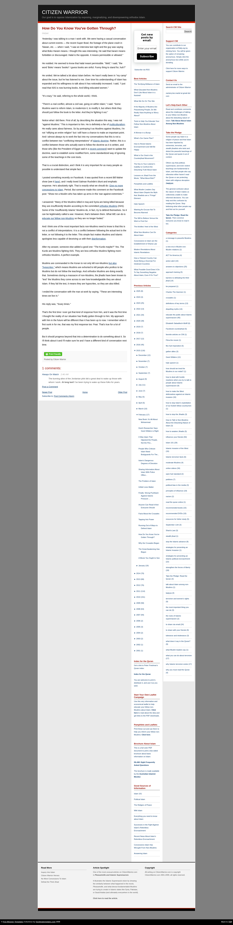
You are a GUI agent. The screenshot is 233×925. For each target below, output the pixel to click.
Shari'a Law (171, 530)
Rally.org (181, 48)
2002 (138, 645)
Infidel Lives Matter (146, 487)
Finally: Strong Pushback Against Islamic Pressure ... (149, 496)
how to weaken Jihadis (175, 431)
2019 (138, 327)
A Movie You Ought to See (149, 558)
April (141, 403)
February (142, 415)
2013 (138, 579)
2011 (138, 591)
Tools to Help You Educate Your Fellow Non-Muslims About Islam (146, 124)
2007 (138, 615)
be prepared (171, 286)
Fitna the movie (172, 340)
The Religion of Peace (143, 805)
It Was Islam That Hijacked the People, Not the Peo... (148, 440)
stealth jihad (171, 536)
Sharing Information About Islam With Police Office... (149, 472)
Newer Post (47, 392)
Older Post (122, 392)
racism (169, 496)
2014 (138, 573)
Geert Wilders (172, 357)
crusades (170, 298)
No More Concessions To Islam (53, 879)
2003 (138, 639)
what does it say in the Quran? (178, 641)
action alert (170, 261)
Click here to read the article (105, 898)
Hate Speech (139, 204)
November (143, 361)
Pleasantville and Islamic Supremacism (111, 875)
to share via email (173, 624)
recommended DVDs (174, 513)
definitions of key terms (175, 303)
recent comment (98, 149)
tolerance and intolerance (176, 636)
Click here (146, 735)
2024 (138, 297)
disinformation (99, 238)
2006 (138, 621)
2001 (138, 651)
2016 (138, 345)
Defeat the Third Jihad (50, 882)
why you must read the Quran (178, 670)
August (142, 379)
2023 (138, 303)
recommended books (174, 508)
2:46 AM (65, 374)
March (141, 409)
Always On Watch (50, 374)
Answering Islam (140, 853)
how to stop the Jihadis (175, 414)
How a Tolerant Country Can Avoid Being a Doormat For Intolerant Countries (145, 261)
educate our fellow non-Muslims (58, 218)
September (143, 373)
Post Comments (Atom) (64, 396)
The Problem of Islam (147, 481)
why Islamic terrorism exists (177, 664)
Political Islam (139, 799)
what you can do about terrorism (179, 655)
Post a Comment (50, 386)
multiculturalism (117, 124)
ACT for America (173, 255)
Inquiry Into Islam (48, 872)
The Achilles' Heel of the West (146, 227)
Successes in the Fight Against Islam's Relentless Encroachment (146, 828)
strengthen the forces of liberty (178, 567)
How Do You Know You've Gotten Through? (79, 28)
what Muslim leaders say (176, 650)
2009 (138, 603)
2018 (138, 333)
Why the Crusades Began (149, 543)
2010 (138, 597)
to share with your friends (176, 630)
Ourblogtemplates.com (45, 922)
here (57, 181)
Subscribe (147, 56)
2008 (138, 609)
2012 (138, 585)
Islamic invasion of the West (177, 448)
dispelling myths (172, 309)
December (143, 355)
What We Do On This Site (144, 101)
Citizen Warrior (65, 12)
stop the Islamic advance (176, 542)
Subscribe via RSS (142, 70)
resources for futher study (176, 519)
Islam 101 (138, 794)
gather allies (171, 351)
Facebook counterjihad (175, 329)
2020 (138, 321)
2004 (138, 633)
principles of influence (175, 491)
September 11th (172, 525)
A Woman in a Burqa (142, 133)
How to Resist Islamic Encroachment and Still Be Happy (144, 147)
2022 (138, 309)
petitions (169, 479)
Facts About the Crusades (149, 514)
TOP (230, 922)
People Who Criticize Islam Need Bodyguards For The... (149, 451)
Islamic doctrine (101, 140)
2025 (138, 291)
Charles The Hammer (175, 292)
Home (85, 392)
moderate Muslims (173, 463)
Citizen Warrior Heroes (50, 875)
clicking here (171, 51)
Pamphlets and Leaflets (143, 184)
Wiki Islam (138, 810)
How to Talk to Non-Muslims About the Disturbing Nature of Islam (178, 423)
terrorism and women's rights (177, 599)
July (140, 385)
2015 (138, 350)
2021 (138, 315)
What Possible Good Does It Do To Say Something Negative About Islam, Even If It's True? (147, 272)
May (140, 397)
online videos (171, 468)
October (142, 367)
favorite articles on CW (175, 334)
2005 (138, 627)
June (141, 391)
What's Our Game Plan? (144, 138)
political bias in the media (176, 485)
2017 (138, 339)
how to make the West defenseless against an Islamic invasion (178, 394)
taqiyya (169, 183)
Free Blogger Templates (13, 922)
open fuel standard (173, 474)
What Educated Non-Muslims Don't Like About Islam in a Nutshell (145, 93)
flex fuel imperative (173, 346)
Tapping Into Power (146, 519)
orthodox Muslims (108, 206)
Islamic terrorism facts (175, 457)
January (142, 566)
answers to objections (175, 267)
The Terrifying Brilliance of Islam (147, 84)
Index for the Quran (142, 674)
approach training (173, 272)
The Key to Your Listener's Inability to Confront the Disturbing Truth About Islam (145, 167)
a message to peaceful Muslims (178, 238)
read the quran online (174, 502)
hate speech (171, 363)
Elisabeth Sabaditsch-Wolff (177, 323)
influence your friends (174, 437)
